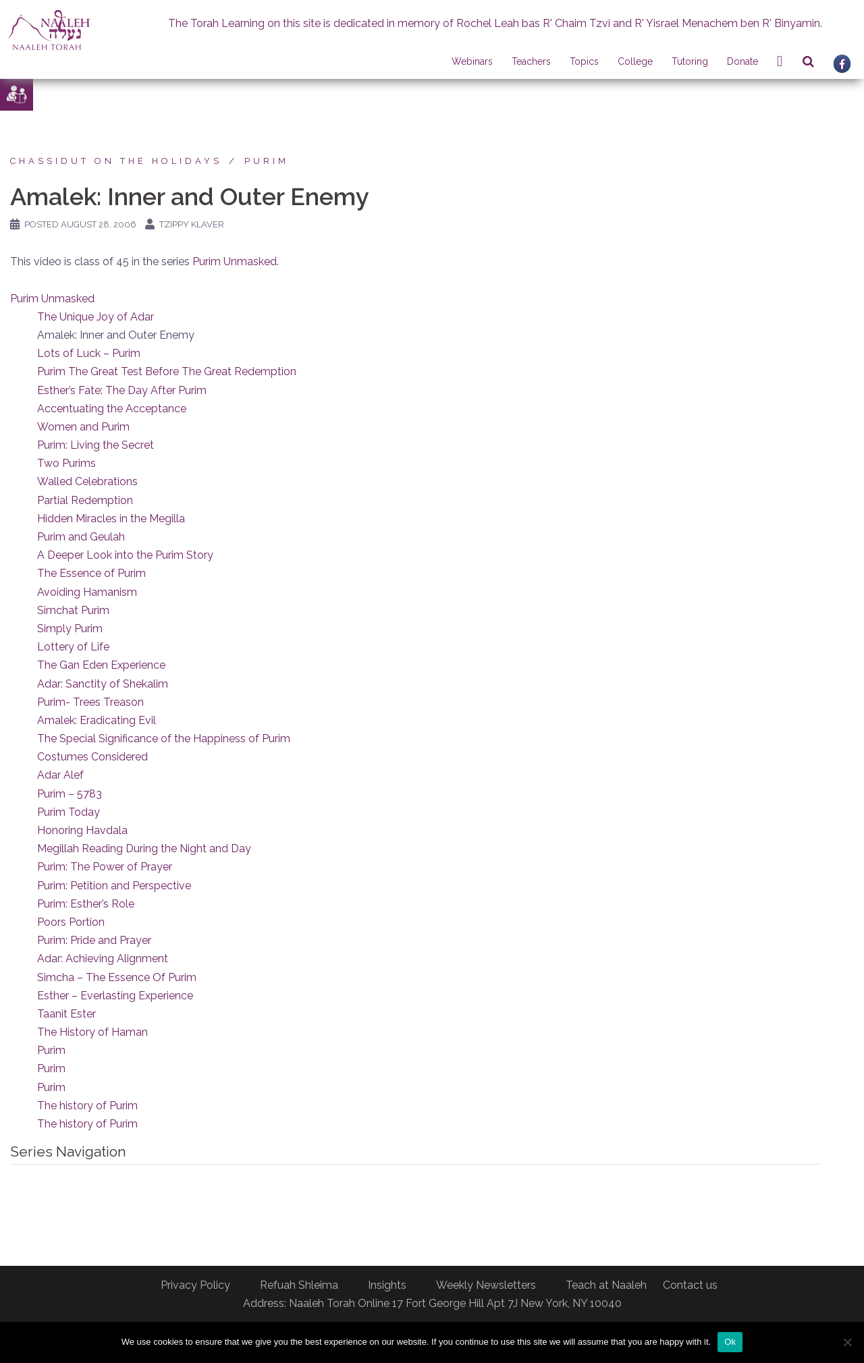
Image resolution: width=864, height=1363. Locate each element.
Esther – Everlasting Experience (115, 995)
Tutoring (690, 61)
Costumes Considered (92, 756)
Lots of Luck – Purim (88, 353)
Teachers (531, 61)
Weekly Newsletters (486, 1285)
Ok (730, 1342)
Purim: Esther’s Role (85, 903)
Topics (584, 61)
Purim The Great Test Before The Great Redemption (166, 371)
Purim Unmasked (234, 261)
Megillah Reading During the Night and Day (144, 848)
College (635, 61)
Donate (742, 61)
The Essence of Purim (91, 573)
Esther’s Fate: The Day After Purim (122, 390)
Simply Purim (70, 628)
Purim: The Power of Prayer (104, 866)
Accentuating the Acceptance (111, 408)
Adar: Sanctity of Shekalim (102, 683)
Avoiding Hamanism (87, 592)
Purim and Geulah (81, 536)
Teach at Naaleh (606, 1285)
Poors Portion (71, 922)
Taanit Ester (66, 1013)
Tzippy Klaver (191, 224)
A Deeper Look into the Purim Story (125, 555)
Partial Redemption (85, 500)
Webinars (472, 61)
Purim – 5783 (69, 793)
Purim (266, 161)
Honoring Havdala (82, 830)
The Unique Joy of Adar (95, 316)
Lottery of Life (73, 646)
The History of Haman (92, 1032)
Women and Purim (83, 426)
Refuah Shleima (299, 1285)
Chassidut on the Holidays (116, 161)
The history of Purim (87, 1105)
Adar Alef (60, 775)
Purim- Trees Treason (90, 702)
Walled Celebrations (87, 481)
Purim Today (68, 812)
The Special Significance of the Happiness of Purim (163, 738)
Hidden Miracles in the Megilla (111, 518)
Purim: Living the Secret (95, 445)
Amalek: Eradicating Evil (96, 720)
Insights (387, 1285)
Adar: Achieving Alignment (102, 958)
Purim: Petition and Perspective (114, 885)
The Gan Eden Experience (101, 665)
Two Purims (66, 463)
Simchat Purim (73, 610)
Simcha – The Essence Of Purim (116, 977)
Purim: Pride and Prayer (94, 940)
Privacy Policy (195, 1285)
